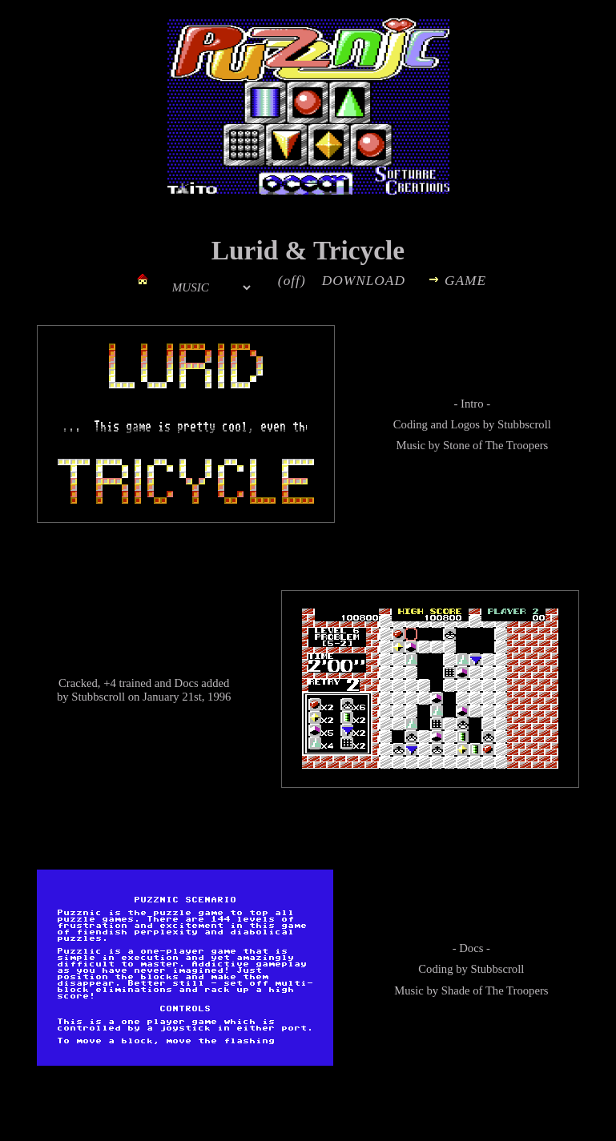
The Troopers (517, 445)
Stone (456, 445)
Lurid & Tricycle (308, 250)
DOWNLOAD (363, 280)
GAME (465, 280)
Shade (455, 990)
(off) (292, 280)
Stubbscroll (524, 424)
